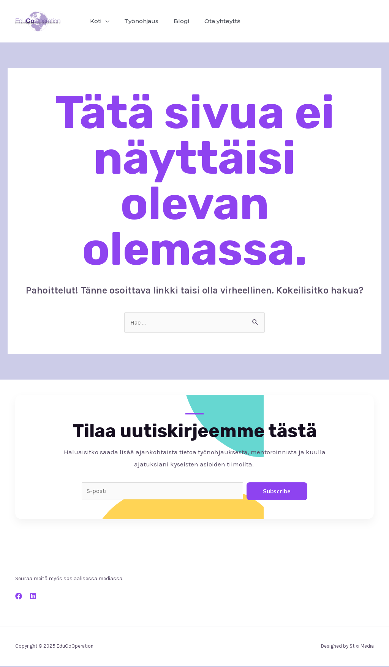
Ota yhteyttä (212, 21)
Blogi (174, 21)
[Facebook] (18, 597)
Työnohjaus (137, 21)
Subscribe (277, 491)
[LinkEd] (33, 597)
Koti (94, 21)
